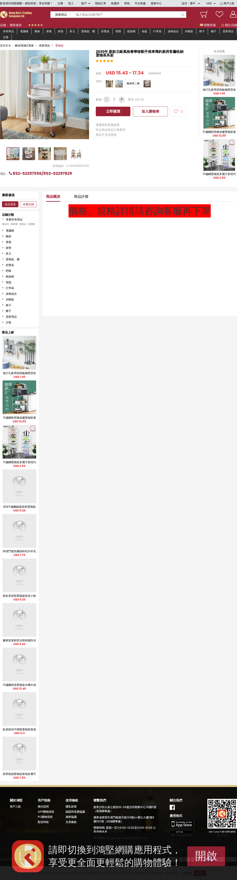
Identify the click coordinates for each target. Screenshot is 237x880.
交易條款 (71, 822)
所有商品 (8, 31)
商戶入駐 (229, 3)
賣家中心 (156, 3)
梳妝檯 (131, 31)
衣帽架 (189, 31)
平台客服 (140, 3)
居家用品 (228, 31)
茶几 (72, 31)
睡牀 (37, 31)
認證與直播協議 (75, 812)
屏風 (49, 31)
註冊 (60, 3)
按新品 (22, 224)
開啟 (206, 856)
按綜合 (5, 224)
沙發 (5, 37)
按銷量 (14, 224)
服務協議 (71, 817)
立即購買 (113, 111)
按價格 (31, 224)
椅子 (202, 31)
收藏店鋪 (28, 204)
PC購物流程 (45, 817)
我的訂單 (100, 3)
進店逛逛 (10, 204)
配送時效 (43, 822)
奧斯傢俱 (16, 25)
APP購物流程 (46, 812)
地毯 (144, 31)
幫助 (127, 3)
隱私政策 (71, 807)
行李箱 (157, 31)
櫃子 (213, 31)
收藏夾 (115, 3)
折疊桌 (105, 31)
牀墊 (60, 31)
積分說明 (43, 807)
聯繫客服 (208, 25)
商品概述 (53, 196)
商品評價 (81, 196)
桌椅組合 (173, 31)
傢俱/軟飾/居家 (24, 46)
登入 (71, 3)
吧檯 (118, 31)
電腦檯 (24, 31)
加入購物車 (150, 111)
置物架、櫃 (88, 31)
